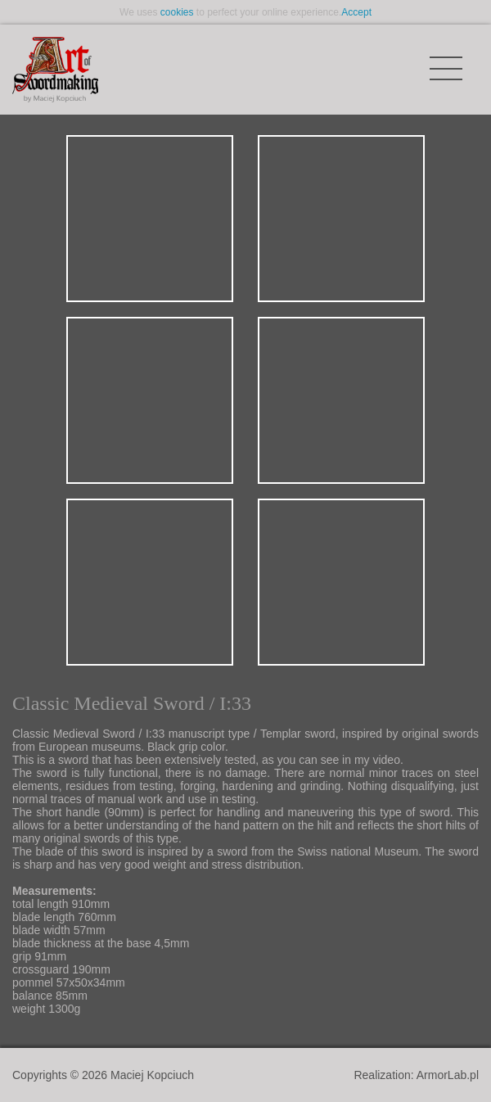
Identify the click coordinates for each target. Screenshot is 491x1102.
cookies (177, 12)
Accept (356, 12)
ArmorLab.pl (448, 1075)
